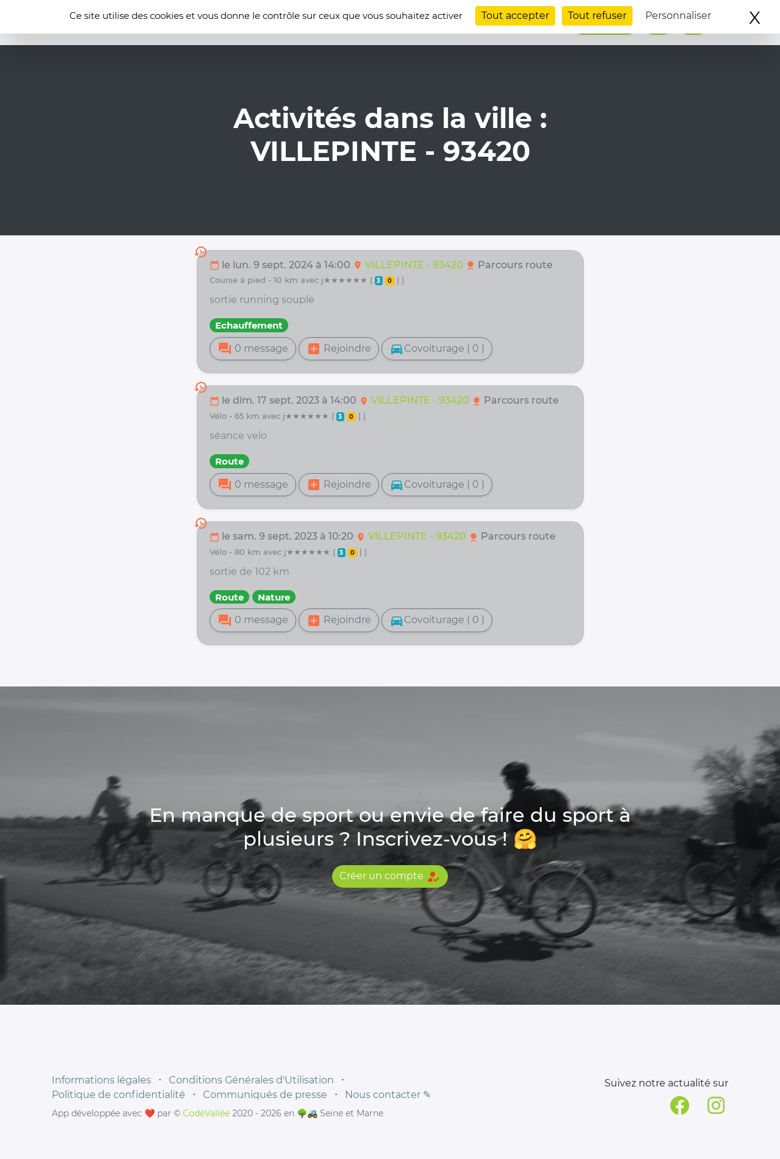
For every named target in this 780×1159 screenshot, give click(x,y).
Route (229, 461)
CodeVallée (206, 1113)
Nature (274, 597)
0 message (253, 348)
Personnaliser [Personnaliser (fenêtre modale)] (678, 15)
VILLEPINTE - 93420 (415, 265)
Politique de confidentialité (118, 1094)
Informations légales (101, 1080)
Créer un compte (390, 876)
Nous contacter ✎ (388, 1094)
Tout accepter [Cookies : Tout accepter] (515, 15)
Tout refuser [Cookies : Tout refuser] (597, 15)
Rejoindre (339, 348)
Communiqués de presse (265, 1094)
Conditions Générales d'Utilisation (251, 1080)
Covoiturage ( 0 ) (436, 348)
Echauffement (249, 325)
